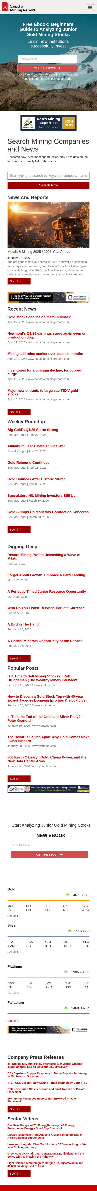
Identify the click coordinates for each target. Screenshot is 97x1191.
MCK (11, 905)
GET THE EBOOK (47, 68)
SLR (86, 983)
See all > (15, 281)
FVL (10, 910)
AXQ (48, 987)
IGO (48, 946)
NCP (68, 983)
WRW (85, 910)
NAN (11, 983)
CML (48, 983)
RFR (29, 905)
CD (85, 987)
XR (66, 942)
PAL (47, 905)
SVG (85, 905)
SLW (86, 942)
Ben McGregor (17, 434)
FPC (29, 910)
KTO (66, 910)
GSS (68, 987)
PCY (11, 942)
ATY (47, 910)
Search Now (48, 185)
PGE (29, 983)
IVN (29, 987)
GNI (65, 905)
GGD (48, 942)
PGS (29, 942)
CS (28, 946)
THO (86, 946)
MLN (67, 946)
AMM (11, 946)
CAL (11, 987)
